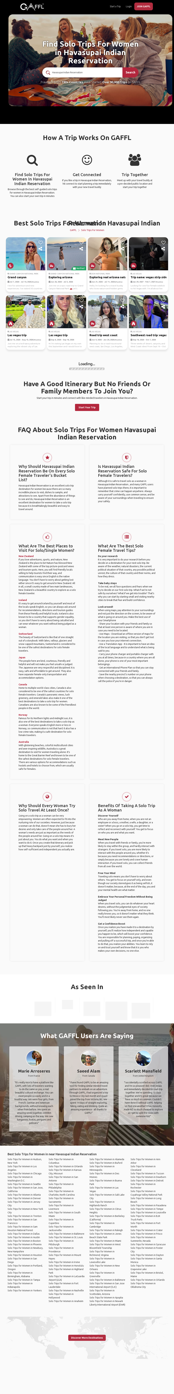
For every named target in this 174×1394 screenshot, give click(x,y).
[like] (41, 242)
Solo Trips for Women (92, 230)
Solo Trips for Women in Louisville (148, 1212)
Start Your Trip (87, 407)
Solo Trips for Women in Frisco (146, 1233)
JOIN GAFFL (143, 6)
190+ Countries (72, 82)
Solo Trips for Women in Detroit (147, 1180)
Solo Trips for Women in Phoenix (25, 1244)
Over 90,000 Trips (114, 82)
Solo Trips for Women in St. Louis (66, 1237)
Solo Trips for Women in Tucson (147, 1173)
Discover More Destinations (87, 1337)
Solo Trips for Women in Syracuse (148, 1244)
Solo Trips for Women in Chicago (25, 1173)
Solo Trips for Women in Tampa (24, 1280)
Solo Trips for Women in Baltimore (66, 1233)
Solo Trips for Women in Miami (105, 1241)
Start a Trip (115, 6)
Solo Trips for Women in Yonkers (25, 1290)
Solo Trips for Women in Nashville (66, 1290)
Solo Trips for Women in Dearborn (148, 1177)
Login (129, 6)
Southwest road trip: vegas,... (150, 335)
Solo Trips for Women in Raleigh (106, 1230)
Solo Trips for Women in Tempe (147, 1209)
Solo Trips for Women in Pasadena (148, 1205)
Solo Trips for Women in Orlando (66, 1166)
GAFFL (73, 230)
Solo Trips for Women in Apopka (106, 1297)
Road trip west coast (103, 335)
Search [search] (130, 72)
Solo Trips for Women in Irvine (64, 1262)
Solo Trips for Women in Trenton (25, 1216)
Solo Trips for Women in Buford (106, 1162)
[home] (32, 7)
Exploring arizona (60, 277)
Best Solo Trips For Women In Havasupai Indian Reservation (87, 223)
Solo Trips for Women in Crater (147, 1230)
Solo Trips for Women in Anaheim (66, 1301)
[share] (41, 249)
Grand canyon (17, 277)
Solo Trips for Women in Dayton (147, 1255)
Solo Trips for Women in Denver (24, 1198)
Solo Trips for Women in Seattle (24, 1184)
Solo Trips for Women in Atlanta (24, 1194)
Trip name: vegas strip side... (150, 277)
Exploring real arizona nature (109, 277)
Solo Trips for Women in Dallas (24, 1233)
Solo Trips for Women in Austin (24, 1237)
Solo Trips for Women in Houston (25, 1255)
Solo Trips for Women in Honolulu (66, 1265)
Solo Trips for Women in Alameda (107, 1159)
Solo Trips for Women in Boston (24, 1241)
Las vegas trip (17, 335)
